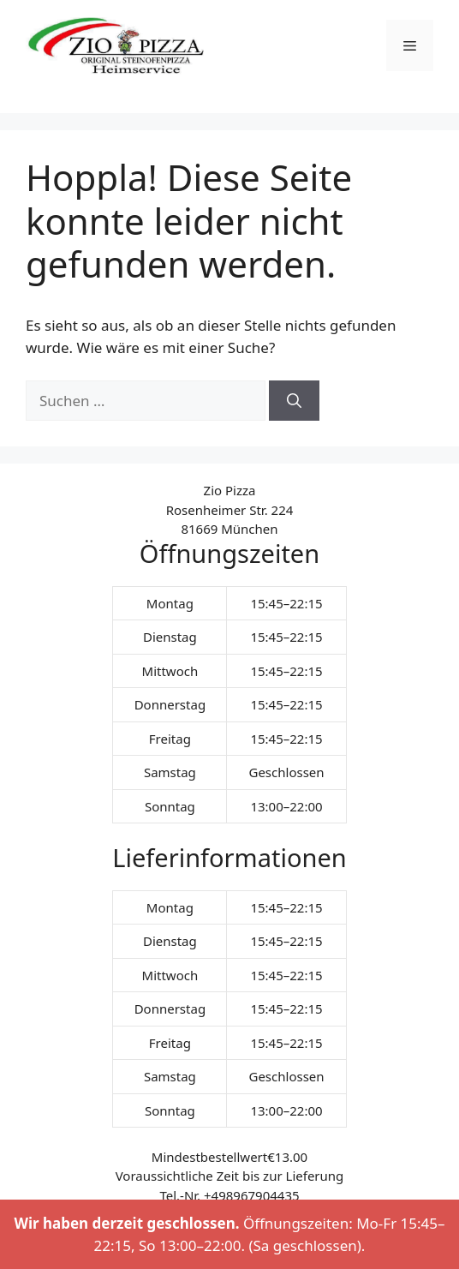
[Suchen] (294, 401)
